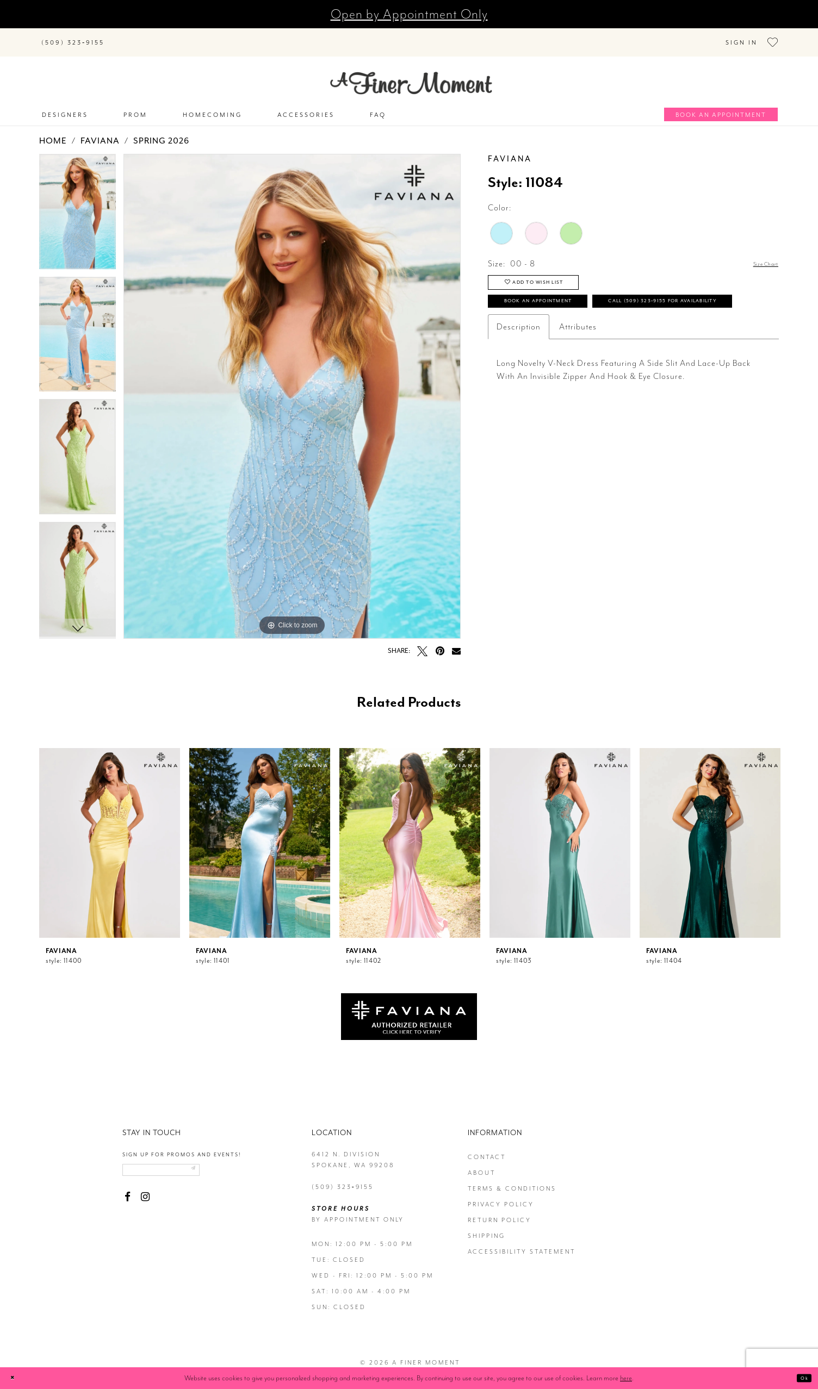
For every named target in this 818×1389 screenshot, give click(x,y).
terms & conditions (512, 1182)
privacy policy (501, 1197)
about (481, 1166)
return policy (499, 1213)
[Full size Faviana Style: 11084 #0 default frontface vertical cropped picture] (292, 389)
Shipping (486, 1229)
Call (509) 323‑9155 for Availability (599, 338)
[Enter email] (183, 1166)
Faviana (100, 133)
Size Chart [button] (758, 257)
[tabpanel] (77, 208)
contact (487, 1150)
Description (519, 367)
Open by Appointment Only (409, 14)
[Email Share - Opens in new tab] (456, 643)
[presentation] (109, 835)
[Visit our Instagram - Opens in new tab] (145, 1196)
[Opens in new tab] (409, 1008)
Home (53, 133)
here (626, 1377)
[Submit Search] (126, 36)
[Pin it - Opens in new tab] (440, 643)
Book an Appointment (567, 310)
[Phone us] (72, 38)
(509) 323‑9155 (343, 1180)
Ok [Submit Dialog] (800, 1377)
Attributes (578, 367)
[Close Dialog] (17, 1377)
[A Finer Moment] (411, 76)
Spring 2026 (161, 133)
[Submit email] (234, 1166)
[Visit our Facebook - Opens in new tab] (127, 1196)
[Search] (180, 36)
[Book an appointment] (721, 107)
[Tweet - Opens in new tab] (422, 643)
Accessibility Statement (521, 1245)
